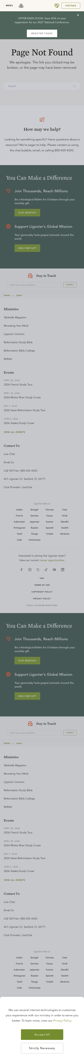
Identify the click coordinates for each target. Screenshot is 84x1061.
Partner (70, 5)
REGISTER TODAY (42, 33)
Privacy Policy (62, 1021)
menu (9, 5)
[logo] (21, 5)
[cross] (78, 15)
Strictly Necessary (42, 1048)
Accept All (42, 1034)
